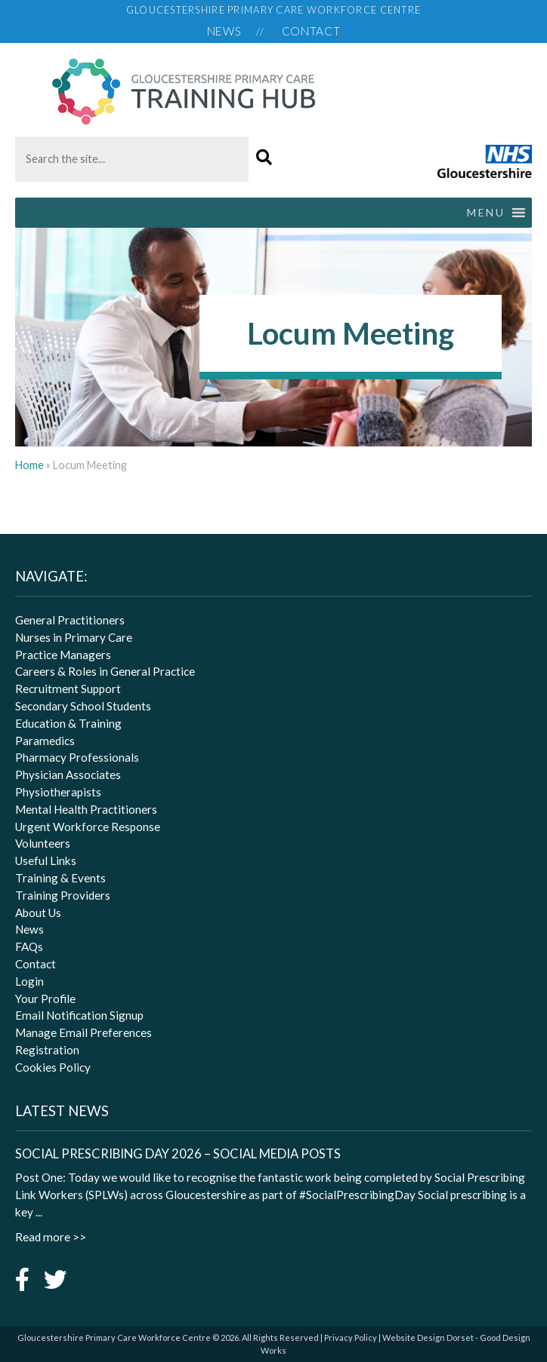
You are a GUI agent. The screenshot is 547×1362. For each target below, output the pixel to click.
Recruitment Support (68, 688)
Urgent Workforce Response (87, 826)
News (224, 31)
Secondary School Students (83, 706)
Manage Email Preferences (83, 1032)
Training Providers (62, 895)
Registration (47, 1050)
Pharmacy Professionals (77, 757)
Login (29, 981)
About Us (38, 912)
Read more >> (50, 1237)
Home (29, 465)
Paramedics (45, 740)
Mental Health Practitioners (86, 809)
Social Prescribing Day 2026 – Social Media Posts (178, 1153)
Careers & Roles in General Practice (105, 671)
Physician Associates (68, 774)
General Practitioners (70, 620)
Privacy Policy (350, 1337)
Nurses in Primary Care (73, 637)
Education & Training (68, 723)
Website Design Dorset (428, 1337)
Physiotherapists (58, 792)
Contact (311, 31)
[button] (264, 158)
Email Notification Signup (79, 1015)
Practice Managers (63, 654)
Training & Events (60, 878)
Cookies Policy (53, 1067)
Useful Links (45, 860)
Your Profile (45, 998)
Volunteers (42, 843)
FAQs (29, 946)
